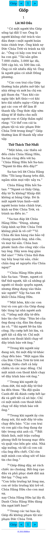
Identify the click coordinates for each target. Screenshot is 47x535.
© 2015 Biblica (23, 531)
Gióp (13, 3)
